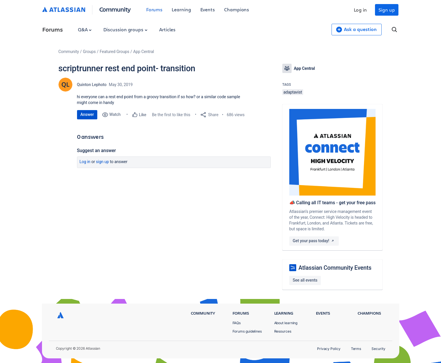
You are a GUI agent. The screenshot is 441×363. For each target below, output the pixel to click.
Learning (181, 9)
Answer (87, 114)
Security (378, 348)
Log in (360, 10)
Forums (154, 9)
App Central (143, 51)
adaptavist (292, 92)
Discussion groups (125, 29)
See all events (305, 280)
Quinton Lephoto (92, 84)
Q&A (85, 29)
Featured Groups (114, 51)
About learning (286, 323)
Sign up (386, 10)
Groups (89, 51)
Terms (356, 348)
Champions (236, 9)
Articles (167, 29)
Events (207, 9)
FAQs (237, 323)
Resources (282, 331)
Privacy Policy (329, 348)
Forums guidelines (247, 331)
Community (115, 9)
